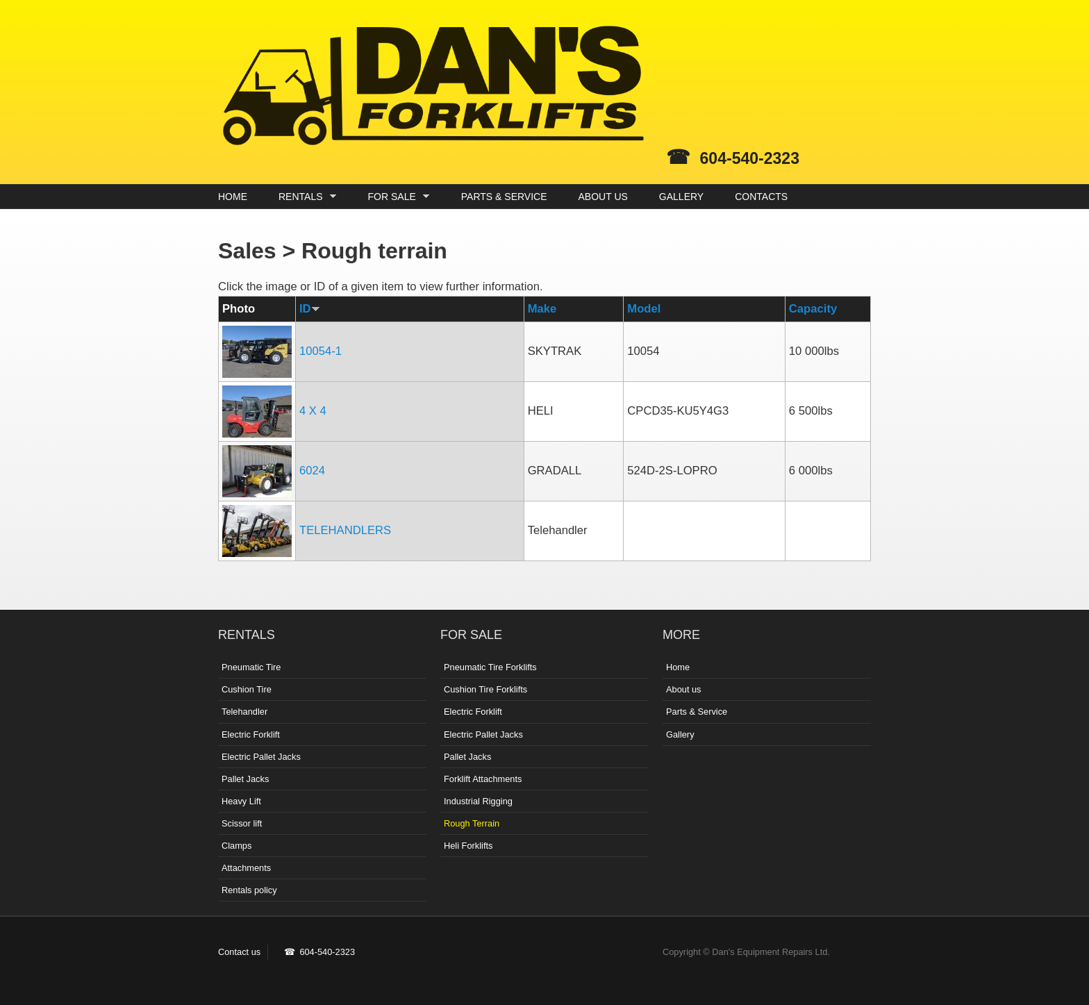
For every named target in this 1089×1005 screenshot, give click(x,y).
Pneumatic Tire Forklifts (490, 667)
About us (683, 689)
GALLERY (681, 196)
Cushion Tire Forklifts (485, 689)
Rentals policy (249, 890)
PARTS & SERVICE (504, 196)
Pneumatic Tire (251, 667)
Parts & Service (696, 711)
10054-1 (320, 351)
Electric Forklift (251, 734)
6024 (312, 470)
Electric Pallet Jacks (261, 756)
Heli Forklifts (468, 845)
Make (542, 308)
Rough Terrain (471, 823)
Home (678, 667)
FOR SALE (395, 197)
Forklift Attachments (483, 779)
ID (309, 308)
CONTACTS (761, 196)
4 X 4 (312, 410)
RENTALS (304, 197)
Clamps (236, 845)
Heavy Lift (241, 801)
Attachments (246, 868)
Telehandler (244, 711)
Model (643, 308)
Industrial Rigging (478, 801)
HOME (232, 196)
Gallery (680, 734)
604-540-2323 (749, 158)
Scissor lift (242, 823)
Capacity (813, 308)
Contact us (239, 952)
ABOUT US (603, 196)
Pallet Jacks (245, 779)
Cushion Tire (247, 689)
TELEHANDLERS (345, 530)
